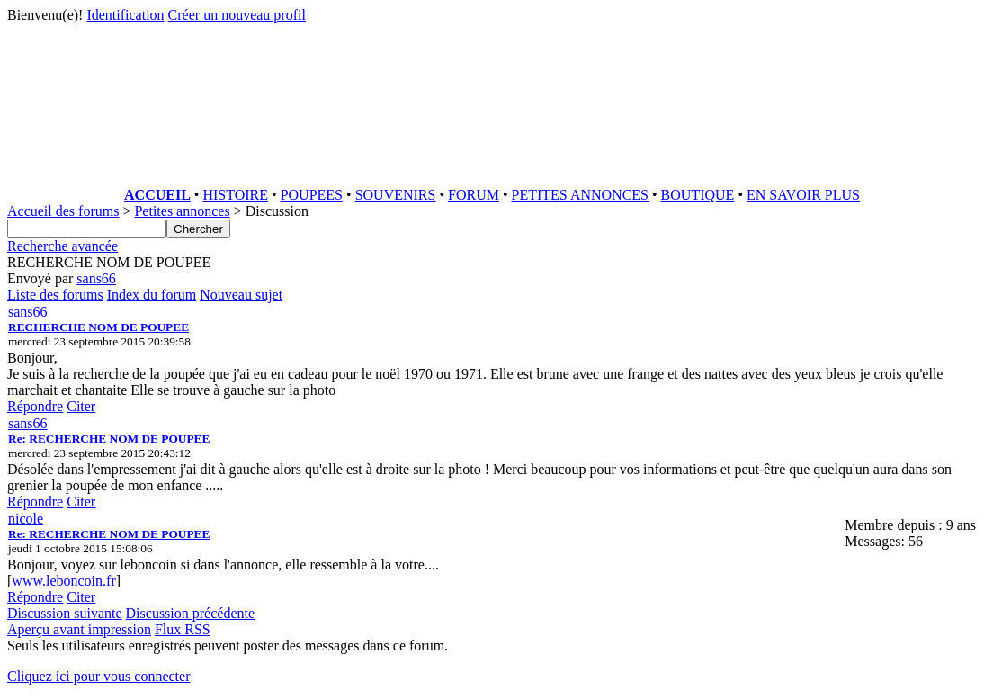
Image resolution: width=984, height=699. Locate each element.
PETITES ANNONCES (580, 194)
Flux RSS (182, 629)
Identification (125, 14)
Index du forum (152, 294)
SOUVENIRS (395, 194)
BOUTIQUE (698, 194)
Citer (81, 406)
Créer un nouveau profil (237, 14)
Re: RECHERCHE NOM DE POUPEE (109, 438)
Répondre (35, 406)
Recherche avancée (62, 246)
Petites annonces (181, 211)
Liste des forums (55, 294)
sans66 (96, 278)
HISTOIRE (235, 194)
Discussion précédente (190, 613)
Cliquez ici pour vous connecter (99, 676)
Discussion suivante (64, 613)
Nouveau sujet (241, 294)
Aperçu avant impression (79, 629)
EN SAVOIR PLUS (803, 194)
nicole (25, 518)
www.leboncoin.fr (63, 580)
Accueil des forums (63, 211)
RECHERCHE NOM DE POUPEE (98, 327)
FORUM (473, 194)
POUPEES (312, 194)
